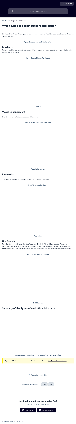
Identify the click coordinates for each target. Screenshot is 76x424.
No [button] (51, 384)
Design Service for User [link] (18, 21)
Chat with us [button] (29, 410)
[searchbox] (38, 11)
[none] (67, 4)
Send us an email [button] (47, 410)
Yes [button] (44, 384)
